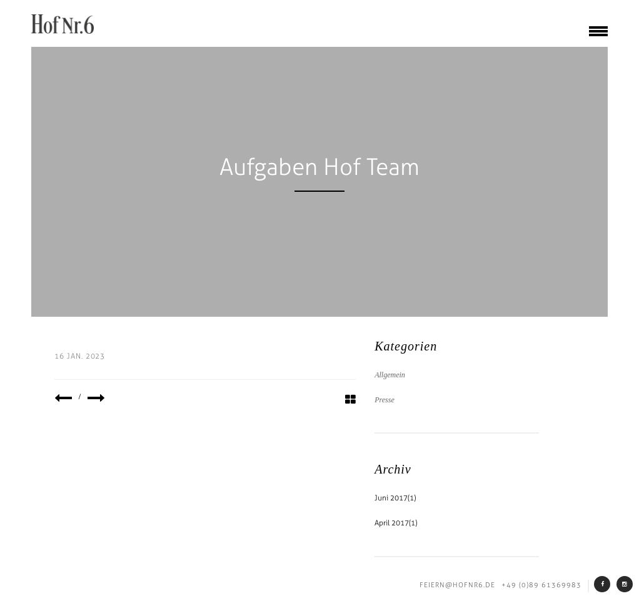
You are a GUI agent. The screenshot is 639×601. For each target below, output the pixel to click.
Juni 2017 (391, 498)
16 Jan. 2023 (80, 356)
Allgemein (390, 374)
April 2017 (392, 523)
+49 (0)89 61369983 (541, 585)
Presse (385, 399)
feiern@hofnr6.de (457, 585)
